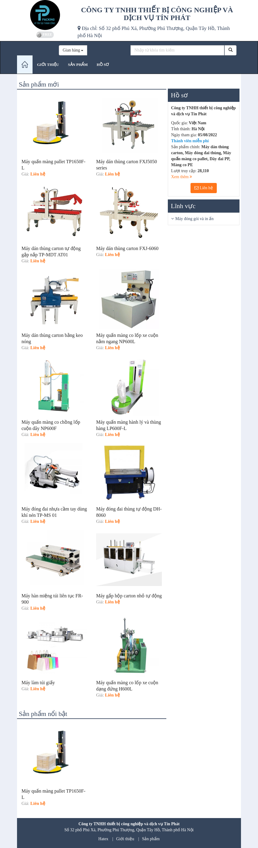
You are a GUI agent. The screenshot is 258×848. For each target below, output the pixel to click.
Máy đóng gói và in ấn (194, 218)
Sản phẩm (151, 839)
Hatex (103, 839)
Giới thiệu (125, 839)
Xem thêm (181, 177)
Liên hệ (203, 188)
